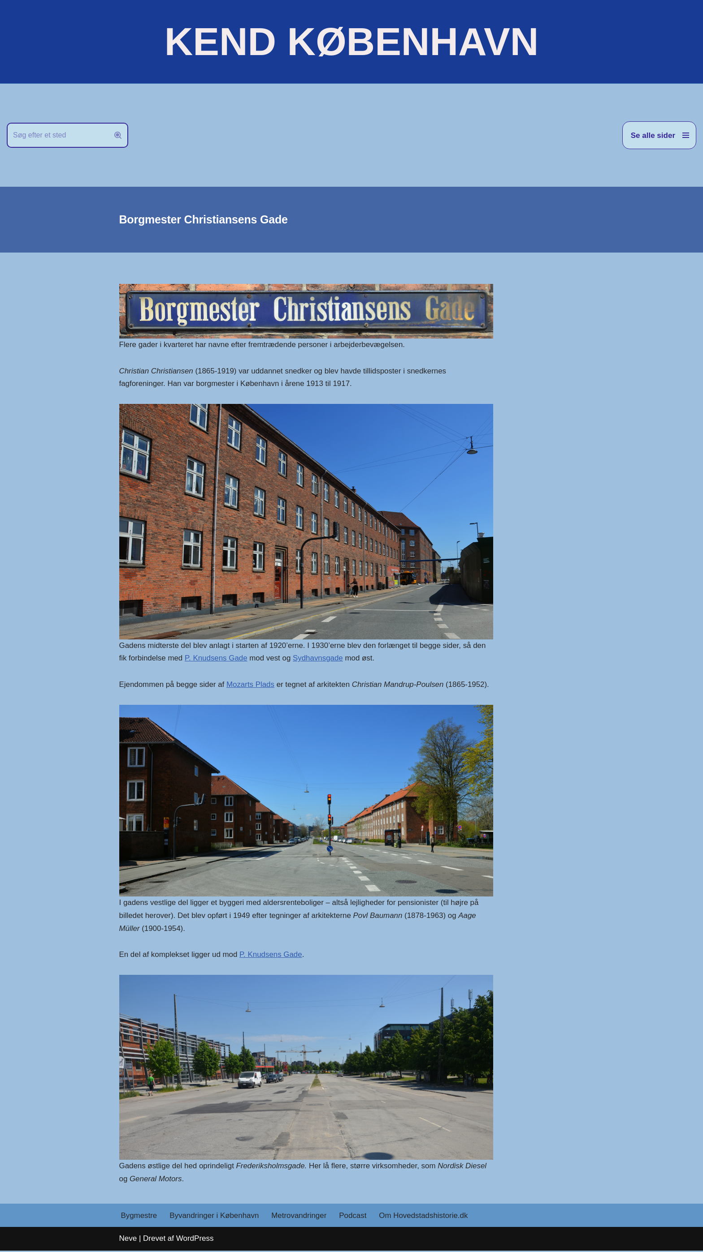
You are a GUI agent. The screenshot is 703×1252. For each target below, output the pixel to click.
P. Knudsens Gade (216, 658)
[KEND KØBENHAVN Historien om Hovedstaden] (351, 41)
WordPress (195, 1239)
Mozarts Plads (251, 685)
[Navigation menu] (659, 135)
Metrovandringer (300, 1217)
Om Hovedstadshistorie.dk (424, 1217)
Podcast (354, 1217)
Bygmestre (139, 1217)
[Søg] (57, 135)
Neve (128, 1239)
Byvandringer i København (215, 1217)
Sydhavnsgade (319, 658)
